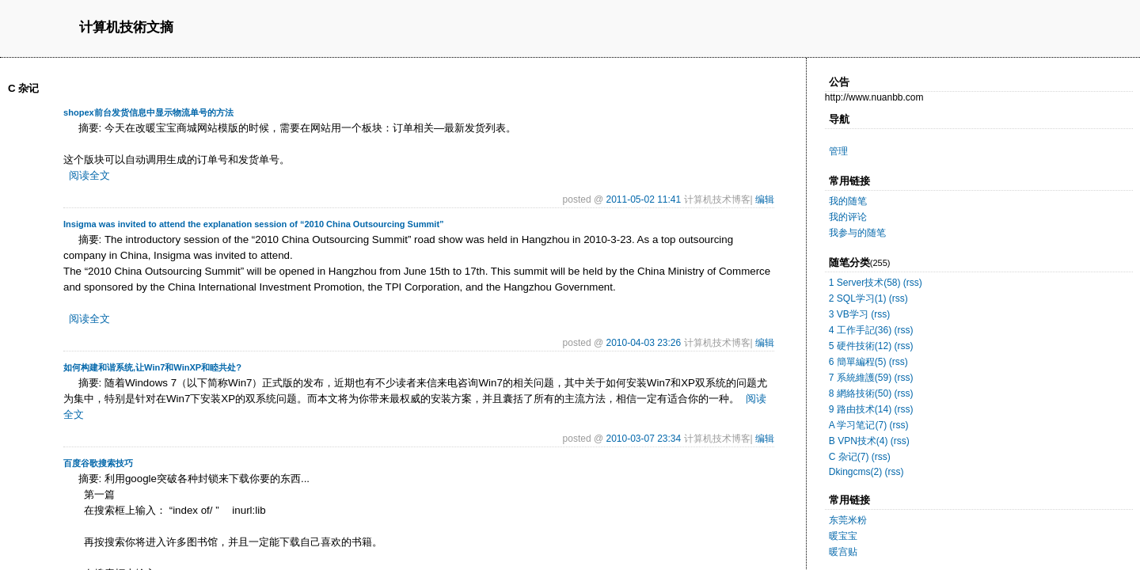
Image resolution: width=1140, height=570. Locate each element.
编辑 (764, 199)
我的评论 (848, 216)
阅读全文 (89, 175)
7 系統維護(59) (860, 377)
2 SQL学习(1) (858, 298)
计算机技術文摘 (126, 28)
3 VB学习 (848, 314)
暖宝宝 (843, 536)
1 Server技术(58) (865, 282)
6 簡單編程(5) (858, 361)
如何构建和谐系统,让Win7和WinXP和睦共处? (152, 367)
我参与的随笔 (857, 232)
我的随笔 (848, 201)
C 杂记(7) (849, 456)
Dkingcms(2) (855, 471)
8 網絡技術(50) (860, 393)
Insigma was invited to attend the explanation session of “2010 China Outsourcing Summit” (253, 224)
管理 (838, 151)
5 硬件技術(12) (860, 346)
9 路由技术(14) (860, 409)
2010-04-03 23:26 (643, 342)
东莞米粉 (848, 520)
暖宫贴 (843, 551)
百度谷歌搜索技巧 (98, 463)
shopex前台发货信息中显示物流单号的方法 (148, 112)
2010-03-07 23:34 (643, 438)
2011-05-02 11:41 (643, 199)
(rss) (912, 282)
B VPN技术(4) (858, 440)
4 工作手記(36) (860, 330)
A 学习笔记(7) (858, 425)
